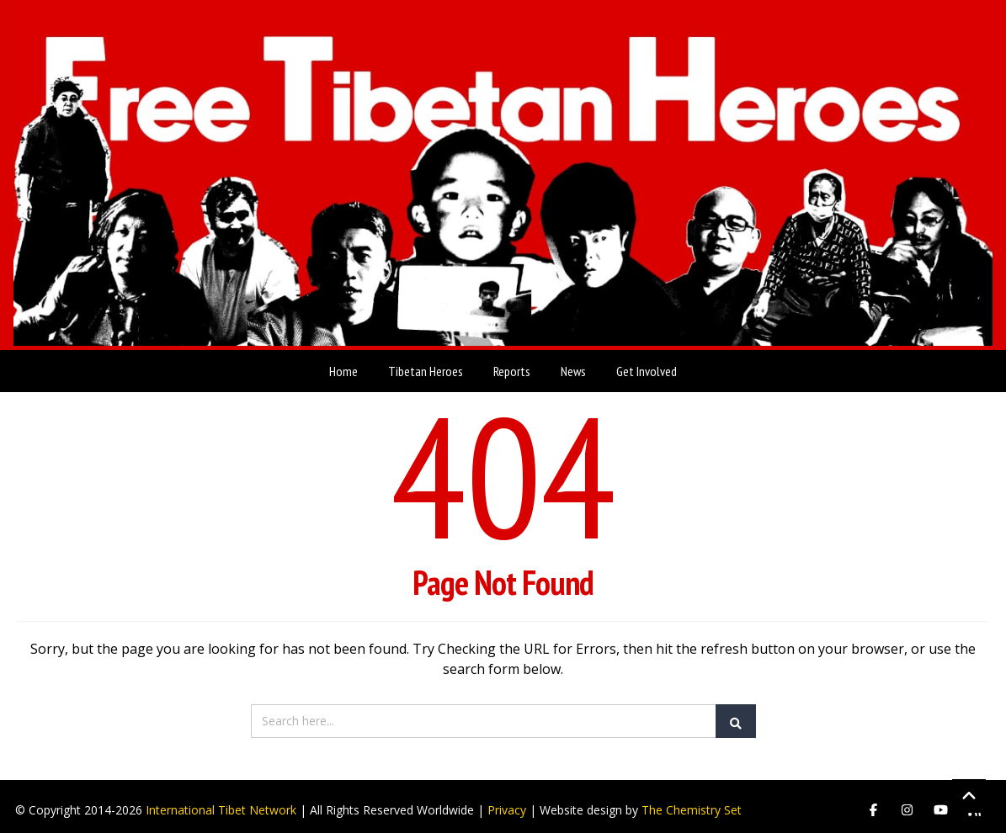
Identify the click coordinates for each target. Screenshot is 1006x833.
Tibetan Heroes (425, 363)
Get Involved (646, 363)
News (573, 363)
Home (343, 363)
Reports (511, 363)
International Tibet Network (221, 802)
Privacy (506, 802)
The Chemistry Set (691, 802)
